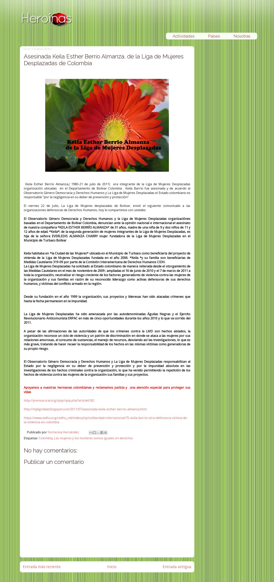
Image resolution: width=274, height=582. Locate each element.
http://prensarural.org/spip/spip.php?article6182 (59, 400)
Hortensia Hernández (64, 432)
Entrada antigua (177, 566)
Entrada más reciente (42, 566)
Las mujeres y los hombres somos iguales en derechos (93, 438)
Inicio (112, 566)
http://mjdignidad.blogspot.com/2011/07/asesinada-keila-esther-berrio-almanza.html (85, 409)
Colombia (45, 438)
